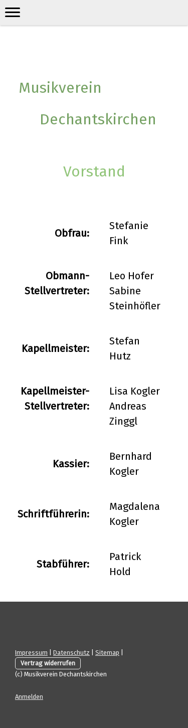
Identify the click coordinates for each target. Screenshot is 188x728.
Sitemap (107, 652)
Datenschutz (71, 652)
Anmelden (29, 696)
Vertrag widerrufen (48, 663)
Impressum (31, 652)
